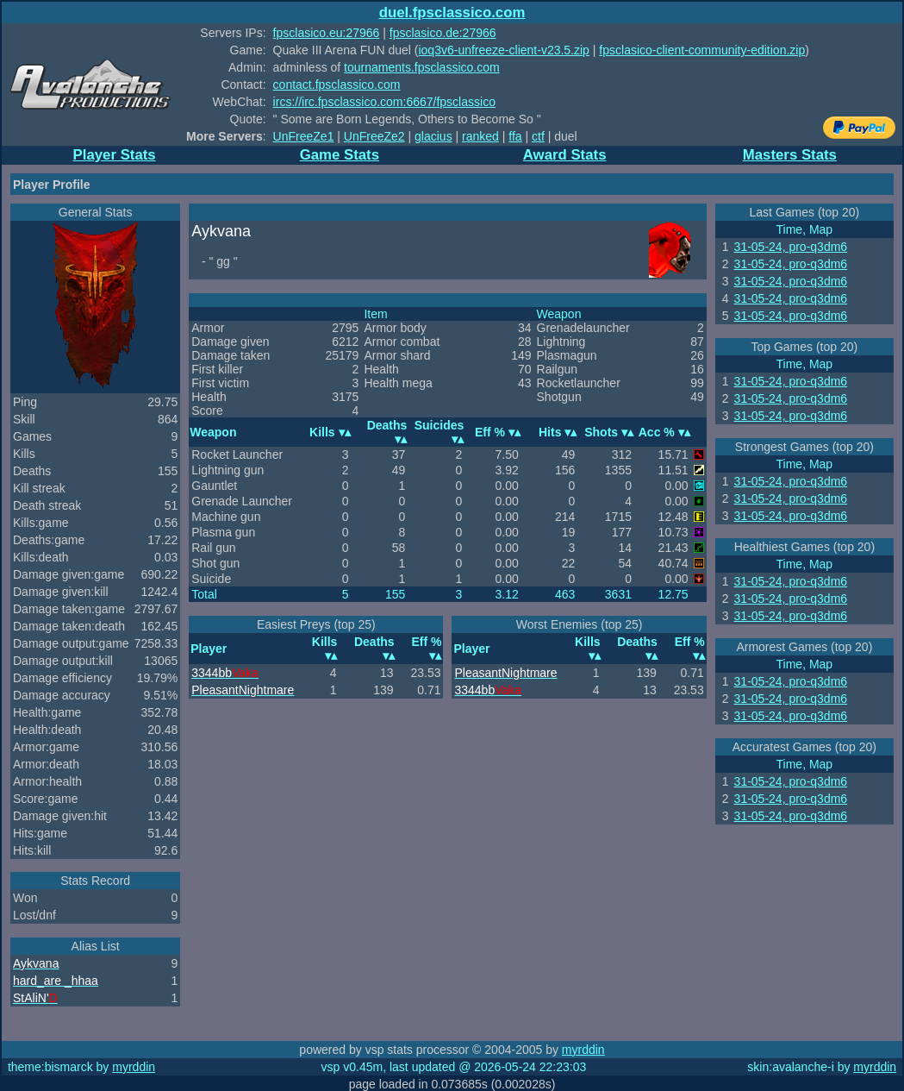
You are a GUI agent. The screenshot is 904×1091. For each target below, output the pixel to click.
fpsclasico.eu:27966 (326, 33)
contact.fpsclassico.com (337, 84)
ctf (538, 136)
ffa (514, 136)
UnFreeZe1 (303, 136)
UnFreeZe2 (374, 136)
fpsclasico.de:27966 (443, 33)
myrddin (583, 1050)
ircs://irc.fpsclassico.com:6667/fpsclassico (384, 102)
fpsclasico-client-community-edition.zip (702, 50)
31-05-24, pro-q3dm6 (791, 247)
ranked (480, 136)
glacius (433, 136)
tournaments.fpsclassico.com (422, 67)
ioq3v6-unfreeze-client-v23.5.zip (503, 50)
